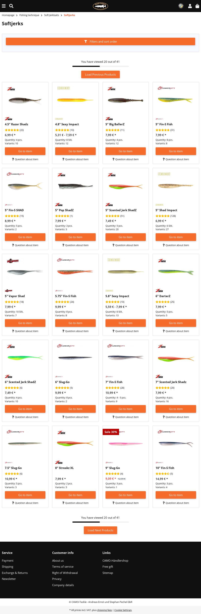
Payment (7, 560)
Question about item (25, 159)
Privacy (57, 579)
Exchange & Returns (15, 573)
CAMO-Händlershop (115, 560)
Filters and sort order (100, 41)
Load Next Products (100, 530)
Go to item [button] (25, 151)
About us (58, 560)
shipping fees (104, 610)
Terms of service (62, 566)
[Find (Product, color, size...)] (11, 6)
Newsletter (9, 579)
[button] (190, 6)
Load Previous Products (100, 74)
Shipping (7, 566)
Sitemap (107, 573)
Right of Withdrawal (65, 573)
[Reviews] (12, 130)
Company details (63, 585)
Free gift (107, 566)
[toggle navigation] (3, 6)
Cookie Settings (123, 610)
